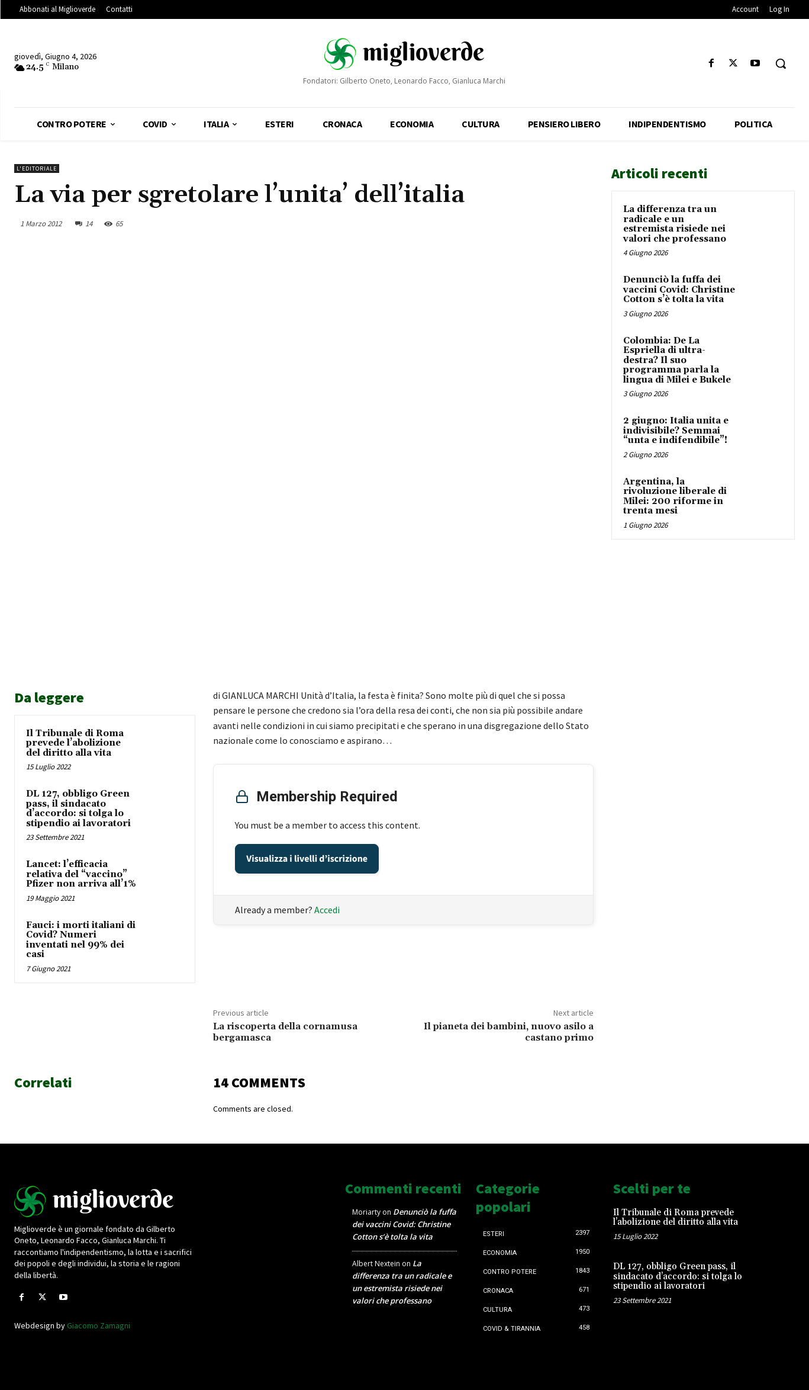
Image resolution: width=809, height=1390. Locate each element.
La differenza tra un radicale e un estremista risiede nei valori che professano (674, 224)
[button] (780, 63)
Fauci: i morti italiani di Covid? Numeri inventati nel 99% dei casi (81, 940)
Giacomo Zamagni (98, 1325)
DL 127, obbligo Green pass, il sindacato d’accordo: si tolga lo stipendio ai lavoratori (78, 808)
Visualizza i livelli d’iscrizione (307, 859)
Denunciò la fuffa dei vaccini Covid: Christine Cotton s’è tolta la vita (679, 289)
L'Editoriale (36, 168)
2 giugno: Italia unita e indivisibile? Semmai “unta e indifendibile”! (676, 430)
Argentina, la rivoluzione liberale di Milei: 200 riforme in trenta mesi (675, 496)
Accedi (327, 910)
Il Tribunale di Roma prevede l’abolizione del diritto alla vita (75, 743)
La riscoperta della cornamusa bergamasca (285, 1032)
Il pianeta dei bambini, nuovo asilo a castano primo (509, 1032)
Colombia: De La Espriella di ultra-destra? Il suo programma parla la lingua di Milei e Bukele (677, 360)
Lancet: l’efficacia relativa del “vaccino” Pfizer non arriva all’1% (81, 874)
